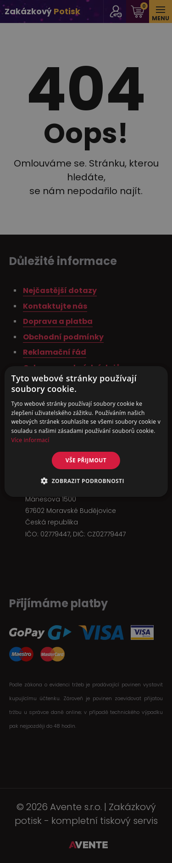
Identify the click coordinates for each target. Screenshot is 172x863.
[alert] (86, 431)
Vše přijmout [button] (86, 460)
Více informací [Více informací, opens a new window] (30, 440)
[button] (86, 480)
